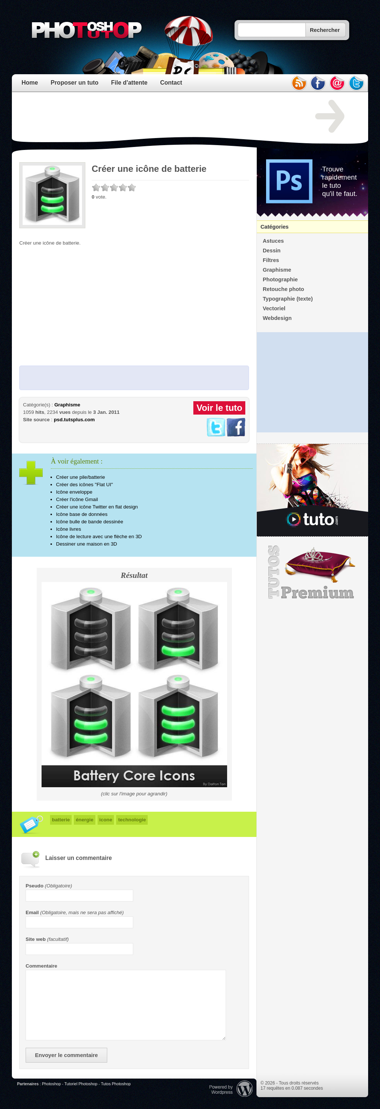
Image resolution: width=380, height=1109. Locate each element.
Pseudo (34, 886)
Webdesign (277, 318)
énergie (84, 819)
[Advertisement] (154, 116)
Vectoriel (274, 308)
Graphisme (67, 405)
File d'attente (129, 82)
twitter (356, 83)
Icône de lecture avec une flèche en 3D (99, 536)
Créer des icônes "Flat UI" (84, 484)
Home (30, 82)
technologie (132, 819)
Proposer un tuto (74, 82)
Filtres (271, 260)
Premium (312, 572)
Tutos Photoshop (116, 1084)
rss (299, 83)
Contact (171, 82)
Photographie (280, 279)
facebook (318, 83)
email (337, 83)
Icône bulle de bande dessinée (89, 521)
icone (105, 819)
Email (32, 912)
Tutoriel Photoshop (80, 1084)
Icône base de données (82, 514)
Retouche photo (283, 289)
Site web (36, 939)
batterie (61, 819)
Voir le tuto (219, 408)
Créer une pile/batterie (80, 477)
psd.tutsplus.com (74, 419)
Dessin (272, 250)
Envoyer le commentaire (66, 1055)
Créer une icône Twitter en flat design (97, 507)
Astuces (273, 241)
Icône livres (68, 529)
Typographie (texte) (288, 299)
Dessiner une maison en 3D (86, 544)
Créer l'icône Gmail (77, 499)
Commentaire (41, 966)
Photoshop (51, 1084)
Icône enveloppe (74, 492)
